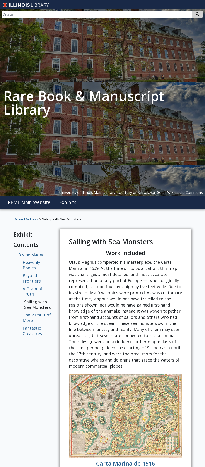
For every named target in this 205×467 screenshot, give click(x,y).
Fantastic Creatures (32, 330)
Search (197, 14)
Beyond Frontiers (32, 278)
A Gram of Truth (32, 291)
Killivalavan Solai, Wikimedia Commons (170, 192)
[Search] (179, 14)
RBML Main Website (29, 202)
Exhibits (67, 202)
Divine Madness (26, 219)
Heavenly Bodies (31, 265)
